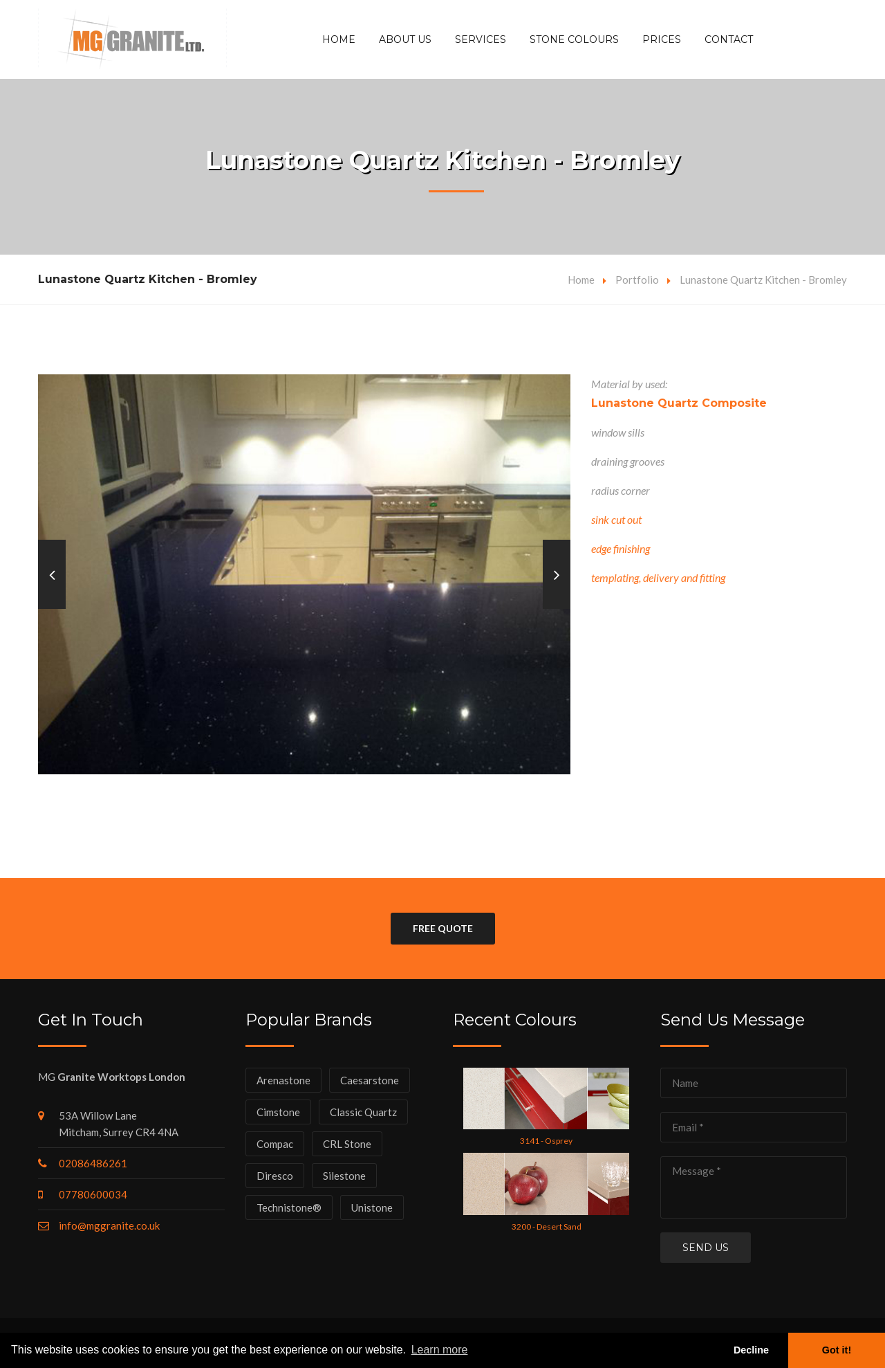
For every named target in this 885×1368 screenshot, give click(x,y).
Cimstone (278, 1112)
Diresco (275, 1175)
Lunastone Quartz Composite (679, 403)
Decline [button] (751, 1350)
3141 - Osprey (546, 1141)
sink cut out (616, 519)
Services (480, 39)
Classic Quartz (363, 1112)
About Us (405, 39)
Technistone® (289, 1207)
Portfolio (637, 279)
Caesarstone (369, 1080)
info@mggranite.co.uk (109, 1225)
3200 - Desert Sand (546, 1226)
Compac (275, 1144)
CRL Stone (347, 1144)
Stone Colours (574, 39)
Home (338, 39)
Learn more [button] (439, 1350)
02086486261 (93, 1163)
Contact (729, 39)
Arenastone (283, 1080)
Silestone (344, 1175)
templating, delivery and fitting (658, 577)
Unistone (372, 1207)
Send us (705, 1247)
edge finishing (620, 548)
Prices (661, 39)
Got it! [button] (836, 1350)
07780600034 (93, 1194)
